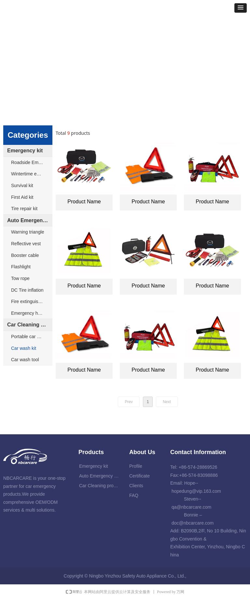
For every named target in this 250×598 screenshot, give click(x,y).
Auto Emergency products (29, 220)
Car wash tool (25, 359)
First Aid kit (22, 197)
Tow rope (20, 278)
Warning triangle (27, 232)
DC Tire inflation (27, 290)
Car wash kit (23, 348)
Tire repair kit (24, 208)
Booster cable (25, 255)
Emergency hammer (31, 313)
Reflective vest (26, 243)
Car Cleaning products (29, 324)
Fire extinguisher (28, 301)
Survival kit (22, 185)
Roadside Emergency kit (31, 162)
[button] (240, 8)
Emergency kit (25, 150)
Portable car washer (31, 336)
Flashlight (21, 266)
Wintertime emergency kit (31, 173)
